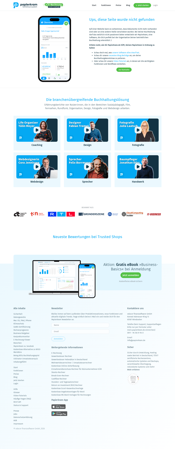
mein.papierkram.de (136, 330)
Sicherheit (18, 314)
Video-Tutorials (119, 61)
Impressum (18, 424)
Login (155, 5)
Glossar (17, 392)
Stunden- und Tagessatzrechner (64, 382)
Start (94, 5)
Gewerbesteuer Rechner (61, 356)
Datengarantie (20, 317)
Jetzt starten (142, 5)
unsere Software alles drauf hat (125, 52)
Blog (128, 5)
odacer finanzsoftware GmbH (139, 314)
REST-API (17, 402)
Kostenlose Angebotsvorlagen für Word (67, 392)
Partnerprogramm (21, 330)
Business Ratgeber (21, 333)
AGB (15, 420)
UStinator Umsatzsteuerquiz (26, 359)
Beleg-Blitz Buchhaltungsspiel (26, 355)
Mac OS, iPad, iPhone (22, 320)
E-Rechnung (56, 353)
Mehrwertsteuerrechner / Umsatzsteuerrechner (71, 363)
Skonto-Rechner (58, 372)
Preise (118, 5)
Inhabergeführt (20, 362)
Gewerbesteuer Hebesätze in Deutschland (69, 359)
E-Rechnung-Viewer (22, 340)
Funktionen (106, 5)
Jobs (15, 414)
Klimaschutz (19, 324)
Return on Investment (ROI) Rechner (66, 385)
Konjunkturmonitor (22, 336)
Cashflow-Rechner (59, 379)
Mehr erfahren (133, 370)
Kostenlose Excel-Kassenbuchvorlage (67, 388)
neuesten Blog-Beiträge (119, 55)
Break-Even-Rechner (60, 375)
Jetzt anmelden (131, 275)
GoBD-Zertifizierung (22, 327)
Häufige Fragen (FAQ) (22, 399)
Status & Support (21, 405)
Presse (16, 411)
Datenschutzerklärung (23, 417)
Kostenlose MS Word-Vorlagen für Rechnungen (71, 395)
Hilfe (16, 389)
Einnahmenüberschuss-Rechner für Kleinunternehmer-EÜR (76, 369)
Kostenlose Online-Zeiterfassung (65, 366)
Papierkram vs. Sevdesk (24, 346)
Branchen (18, 343)
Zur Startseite (124, 70)
